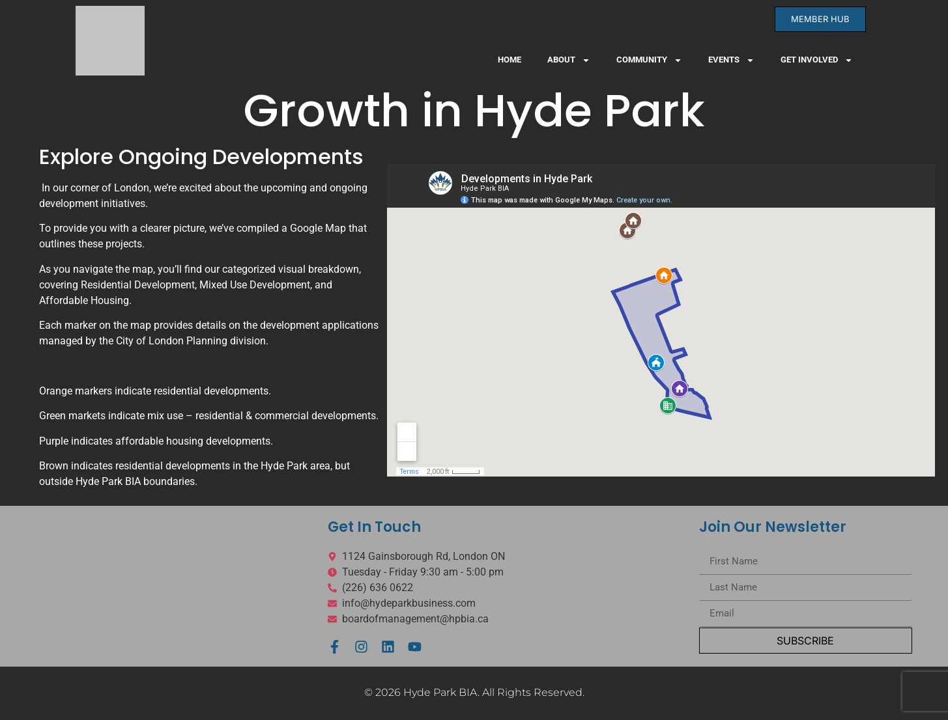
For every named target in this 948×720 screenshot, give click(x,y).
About (568, 60)
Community (649, 60)
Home (509, 59)
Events (731, 60)
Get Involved (817, 60)
